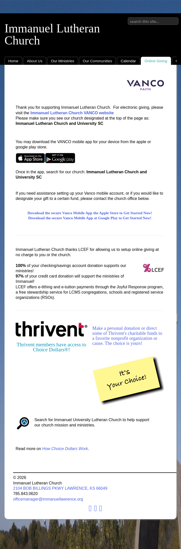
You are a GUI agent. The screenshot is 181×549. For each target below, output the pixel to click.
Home (13, 61)
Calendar (128, 61)
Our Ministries (62, 61)
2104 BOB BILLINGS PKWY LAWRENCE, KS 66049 (60, 488)
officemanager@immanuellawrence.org (48, 499)
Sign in (172, 17)
